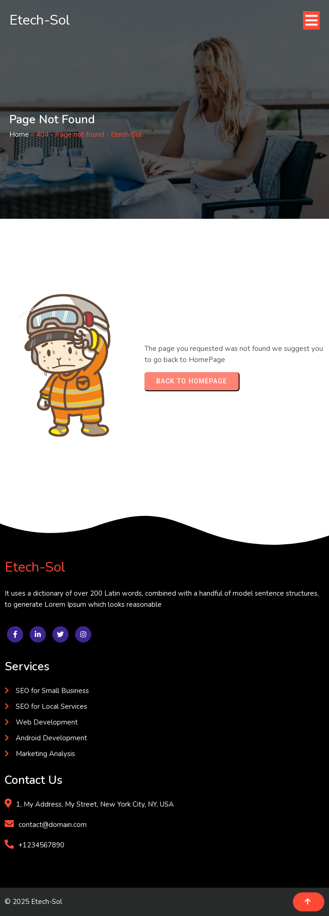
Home (19, 134)
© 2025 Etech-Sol (33, 901)
